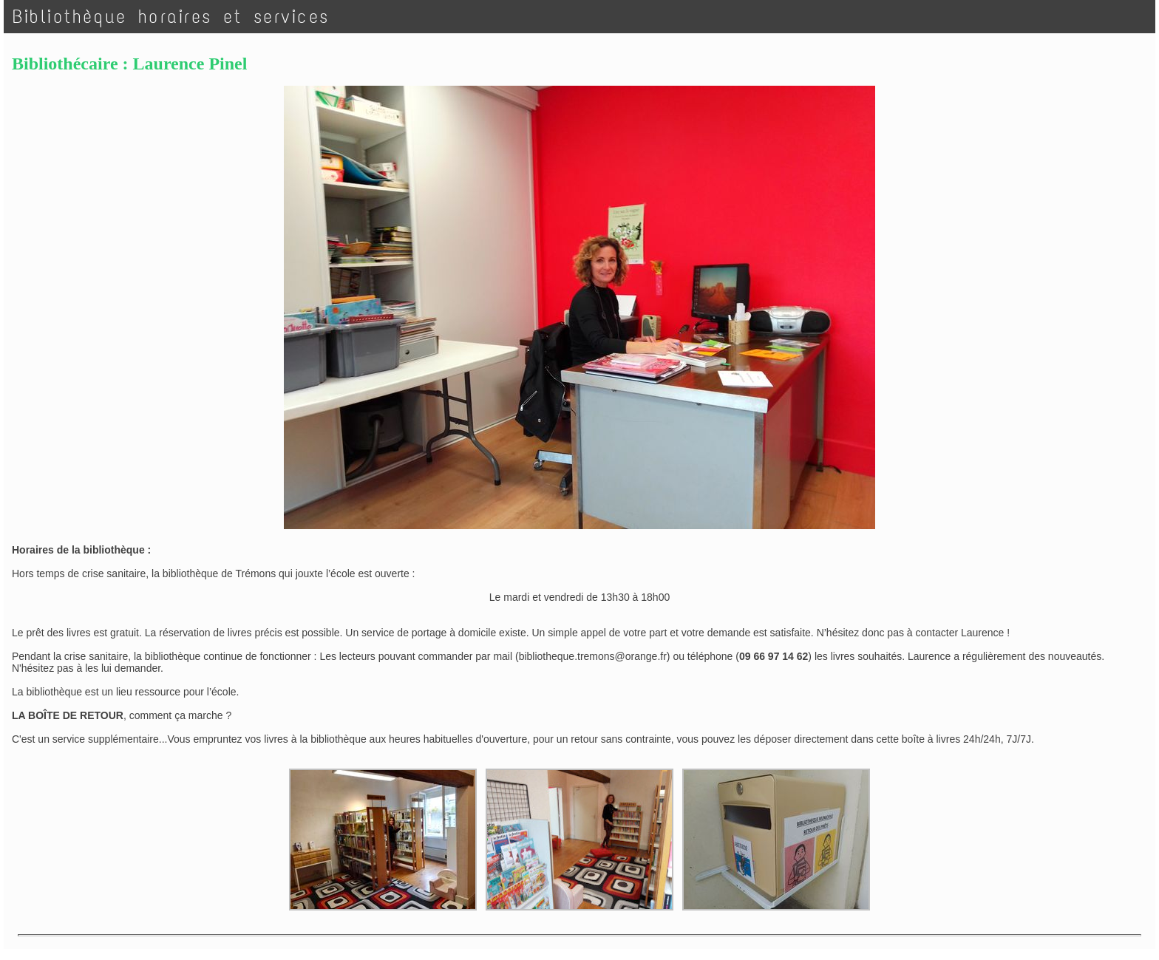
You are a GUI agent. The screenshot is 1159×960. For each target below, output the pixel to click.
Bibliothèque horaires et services (171, 16)
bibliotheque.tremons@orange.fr (593, 656)
